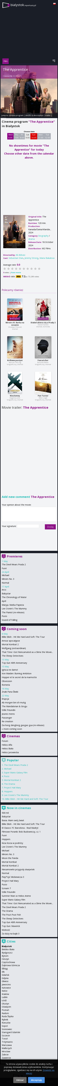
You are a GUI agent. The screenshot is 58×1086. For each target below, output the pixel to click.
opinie (3, 118)
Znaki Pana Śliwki (10, 691)
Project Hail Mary (12, 787)
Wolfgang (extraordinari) (14, 648)
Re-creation (7, 721)
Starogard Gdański (11, 1032)
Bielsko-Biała (8, 949)
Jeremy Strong (31, 258)
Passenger (7, 717)
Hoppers (8, 791)
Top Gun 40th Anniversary (14, 662)
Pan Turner (43, 395)
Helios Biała (7, 748)
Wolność (6, 929)
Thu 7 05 (16, 136)
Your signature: (9, 526)
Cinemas (13, 736)
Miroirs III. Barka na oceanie (15, 323)
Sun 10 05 (33, 136)
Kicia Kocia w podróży (12, 843)
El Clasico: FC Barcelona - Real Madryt (20, 827)
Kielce (4, 990)
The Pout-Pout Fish (11, 914)
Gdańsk (5, 974)
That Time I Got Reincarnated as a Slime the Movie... (27, 652)
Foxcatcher (43, 360)
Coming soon (17, 629)
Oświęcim (6, 1006)
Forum (5, 741)
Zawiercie (6, 1057)
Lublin (5, 997)
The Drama (9, 783)
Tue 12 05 (47, 136)
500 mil (5, 812)
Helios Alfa (7, 744)
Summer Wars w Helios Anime (16, 895)
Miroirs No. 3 (8, 579)
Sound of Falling (9, 620)
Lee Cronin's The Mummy (14, 608)
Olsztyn (5, 1003)
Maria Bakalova (47, 258)
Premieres (14, 556)
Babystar (6, 593)
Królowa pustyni (15, 360)
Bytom (5, 955)
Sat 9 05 (28, 136)
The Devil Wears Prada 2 (14, 564)
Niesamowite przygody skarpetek (18, 869)
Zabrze (5, 1054)
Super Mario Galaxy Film (15, 772)
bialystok (23, 5)
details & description (34, 115)
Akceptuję (36, 1080)
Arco (4, 589)
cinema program (16, 115)
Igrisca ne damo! (10, 669)
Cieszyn (5, 959)
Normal (5, 582)
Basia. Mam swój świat (13, 820)
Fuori (4, 568)
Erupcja (5, 698)
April (4, 601)
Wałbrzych (7, 1048)
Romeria (6, 684)
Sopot (5, 1026)
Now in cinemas (19, 808)
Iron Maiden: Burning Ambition (16, 673)
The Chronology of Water (14, 597)
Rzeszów (6, 1022)
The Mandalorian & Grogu (14, 706)
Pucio (4, 616)
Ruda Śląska (7, 1016)
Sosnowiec (7, 1029)
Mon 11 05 (40, 136)
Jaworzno (6, 984)
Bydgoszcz (7, 952)
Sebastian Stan (16, 258)
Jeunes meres (8, 713)
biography (43, 235)
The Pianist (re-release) (13, 612)
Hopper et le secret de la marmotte (19, 677)
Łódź (4, 1000)
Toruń (5, 1038)
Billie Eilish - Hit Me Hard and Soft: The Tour (23, 636)
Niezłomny (15, 395)
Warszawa (7, 1045)
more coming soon (13, 728)
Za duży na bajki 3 (10, 933)
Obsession (7, 681)
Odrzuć (20, 1080)
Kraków (5, 994)
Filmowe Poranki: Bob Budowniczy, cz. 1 (21, 831)
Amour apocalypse (11, 640)
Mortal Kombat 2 (10, 644)
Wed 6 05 (10, 136)
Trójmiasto (7, 1041)
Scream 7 (6, 888)
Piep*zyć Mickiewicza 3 (13, 877)
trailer (47, 115)
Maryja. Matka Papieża (13, 604)
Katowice (6, 987)
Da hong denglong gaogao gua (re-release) (23, 725)
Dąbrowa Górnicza (11, 965)
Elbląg (5, 968)
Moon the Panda (10, 858)
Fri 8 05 (22, 136)
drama (31, 239)
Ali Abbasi (17, 76)
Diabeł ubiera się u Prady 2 (43, 322)
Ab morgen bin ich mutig (14, 702)
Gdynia (5, 978)
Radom (5, 1013)
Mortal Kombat (9, 862)
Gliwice (5, 981)
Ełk (3, 971)
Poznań (5, 1010)
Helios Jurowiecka (10, 752)
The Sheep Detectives (12, 655)
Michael (5, 575)
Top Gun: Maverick (11, 926)
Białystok (7, 946)
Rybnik (5, 1019)
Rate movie (16, 272)
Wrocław (6, 1051)
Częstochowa (8, 962)
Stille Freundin (8, 710)
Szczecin (6, 1035)
